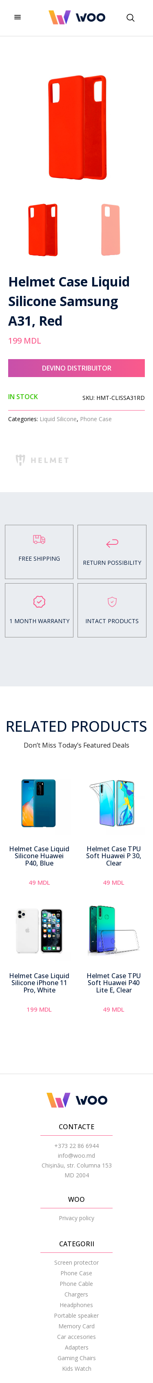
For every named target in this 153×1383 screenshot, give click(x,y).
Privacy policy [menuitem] (76, 1218)
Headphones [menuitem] (76, 1305)
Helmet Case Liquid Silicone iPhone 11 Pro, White (39, 983)
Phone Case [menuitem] (76, 1273)
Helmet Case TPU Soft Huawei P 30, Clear (113, 856)
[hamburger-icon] (17, 18)
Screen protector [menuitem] (76, 1262)
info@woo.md (76, 1155)
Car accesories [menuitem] (76, 1337)
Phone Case (96, 419)
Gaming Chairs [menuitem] (77, 1358)
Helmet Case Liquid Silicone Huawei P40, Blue (39, 856)
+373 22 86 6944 (76, 1146)
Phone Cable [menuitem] (76, 1284)
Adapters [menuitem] (77, 1347)
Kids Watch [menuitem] (76, 1368)
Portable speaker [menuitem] (76, 1315)
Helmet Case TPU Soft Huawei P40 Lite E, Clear (113, 983)
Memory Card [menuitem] (76, 1326)
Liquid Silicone (58, 419)
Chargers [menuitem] (76, 1294)
